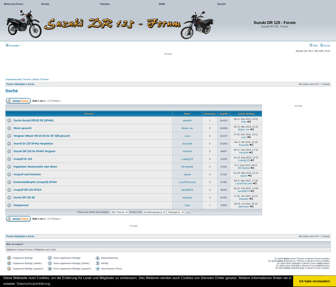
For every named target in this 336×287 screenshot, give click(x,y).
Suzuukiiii (187, 143)
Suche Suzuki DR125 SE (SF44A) (34, 120)
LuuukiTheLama (187, 182)
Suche (325, 45)
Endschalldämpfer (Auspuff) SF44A (35, 182)
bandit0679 (187, 190)
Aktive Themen (41, 79)
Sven (187, 205)
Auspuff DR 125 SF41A (28, 189)
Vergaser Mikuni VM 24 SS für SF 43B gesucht (42, 135)
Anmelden (13, 45)
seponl (187, 174)
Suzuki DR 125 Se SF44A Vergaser (35, 151)
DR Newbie (187, 166)
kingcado (187, 197)
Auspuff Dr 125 (23, 159)
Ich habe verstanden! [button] (314, 281)
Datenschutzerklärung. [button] (34, 284)
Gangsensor (21, 205)
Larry (187, 136)
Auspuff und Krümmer (27, 174)
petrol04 (187, 120)
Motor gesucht (23, 128)
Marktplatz (20, 84)
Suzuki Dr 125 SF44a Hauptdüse (33, 143)
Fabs (243, 121)
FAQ (314, 45)
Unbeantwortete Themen (18, 79)
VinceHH (187, 151)
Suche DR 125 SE (24, 197)
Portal (9, 84)
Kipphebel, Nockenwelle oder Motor (35, 166)
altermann (243, 206)
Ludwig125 (187, 159)
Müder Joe (187, 128)
